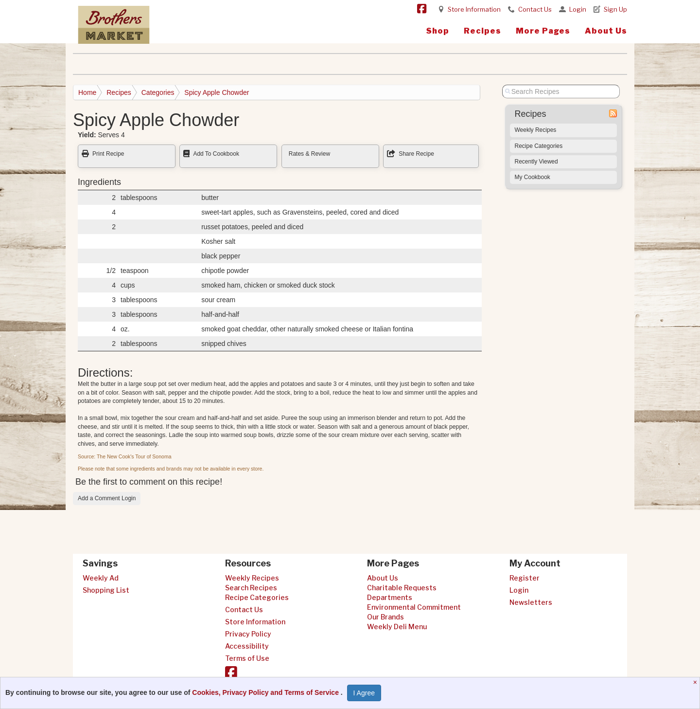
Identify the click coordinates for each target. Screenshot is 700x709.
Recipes (482, 31)
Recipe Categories (539, 146)
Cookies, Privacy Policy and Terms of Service (266, 692)
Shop (437, 31)
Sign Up (615, 9)
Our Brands (385, 617)
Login (577, 9)
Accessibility (247, 646)
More (543, 31)
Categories (158, 92)
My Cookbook (532, 177)
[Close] (696, 682)
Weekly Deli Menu (397, 626)
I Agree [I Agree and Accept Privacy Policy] (364, 693)
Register (524, 578)
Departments (389, 597)
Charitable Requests (402, 587)
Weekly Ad (101, 578)
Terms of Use (247, 658)
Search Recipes (251, 587)
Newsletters (530, 602)
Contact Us (535, 9)
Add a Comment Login (107, 498)
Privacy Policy (248, 634)
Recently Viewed (536, 161)
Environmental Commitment (414, 607)
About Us (606, 31)
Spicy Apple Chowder (216, 92)
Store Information (474, 9)
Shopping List (106, 590)
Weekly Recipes (536, 130)
